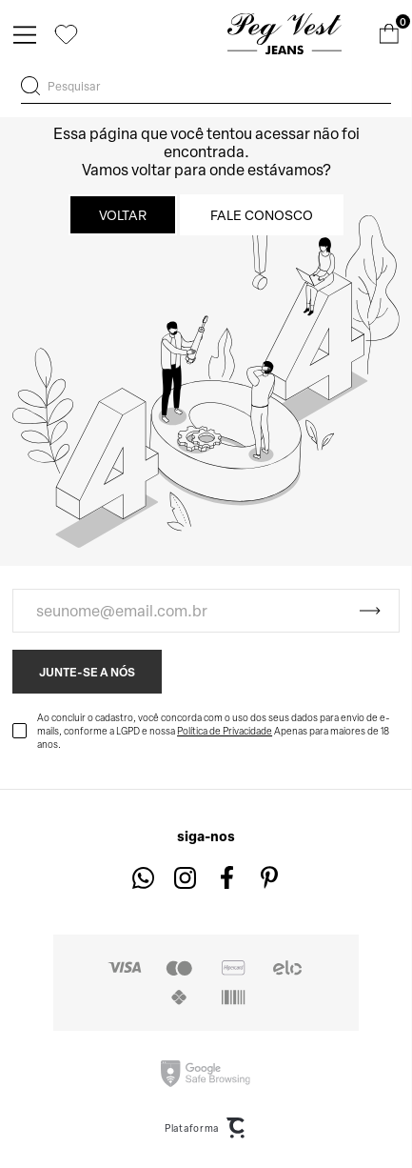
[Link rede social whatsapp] (143, 878)
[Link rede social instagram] (185, 878)
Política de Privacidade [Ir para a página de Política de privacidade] (224, 730)
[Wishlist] (66, 34)
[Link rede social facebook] (227, 878)
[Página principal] (284, 33)
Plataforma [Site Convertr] (206, 1128)
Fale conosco (261, 215)
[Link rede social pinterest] (269, 878)
